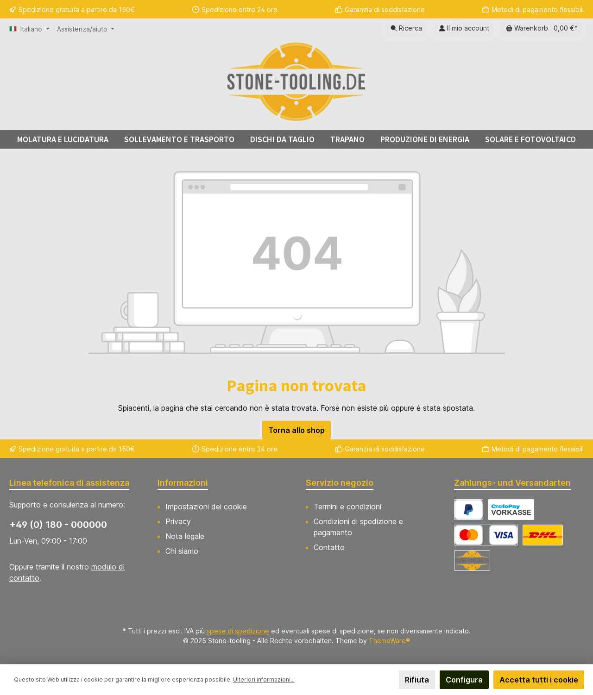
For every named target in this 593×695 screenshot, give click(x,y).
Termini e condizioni (347, 506)
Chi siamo (181, 551)
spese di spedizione (238, 631)
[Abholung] (472, 560)
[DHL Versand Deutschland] (543, 535)
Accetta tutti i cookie (538, 679)
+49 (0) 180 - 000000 (58, 524)
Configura (464, 679)
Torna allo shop (296, 430)
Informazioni (183, 483)
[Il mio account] (464, 28)
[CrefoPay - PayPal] (468, 509)
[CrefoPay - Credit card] (486, 535)
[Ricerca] (406, 28)
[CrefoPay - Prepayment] (511, 509)
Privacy (178, 521)
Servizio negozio (339, 483)
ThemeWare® (389, 641)
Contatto (329, 547)
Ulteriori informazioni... (264, 679)
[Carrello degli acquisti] (542, 28)
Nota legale (184, 536)
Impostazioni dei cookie (206, 506)
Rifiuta (417, 679)
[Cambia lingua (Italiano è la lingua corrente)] (29, 29)
